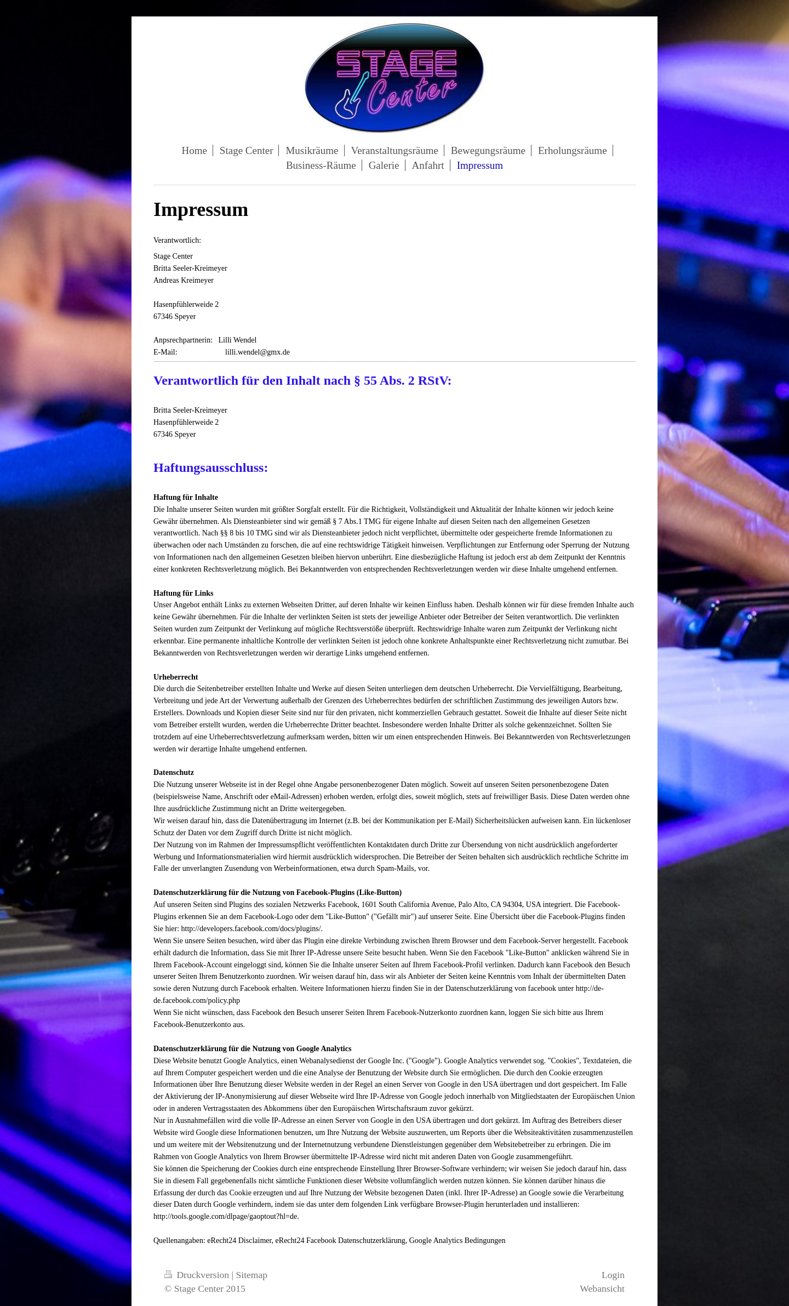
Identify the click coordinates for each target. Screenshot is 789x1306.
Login (613, 1274)
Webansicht (602, 1288)
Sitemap (252, 1274)
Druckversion (198, 1274)
